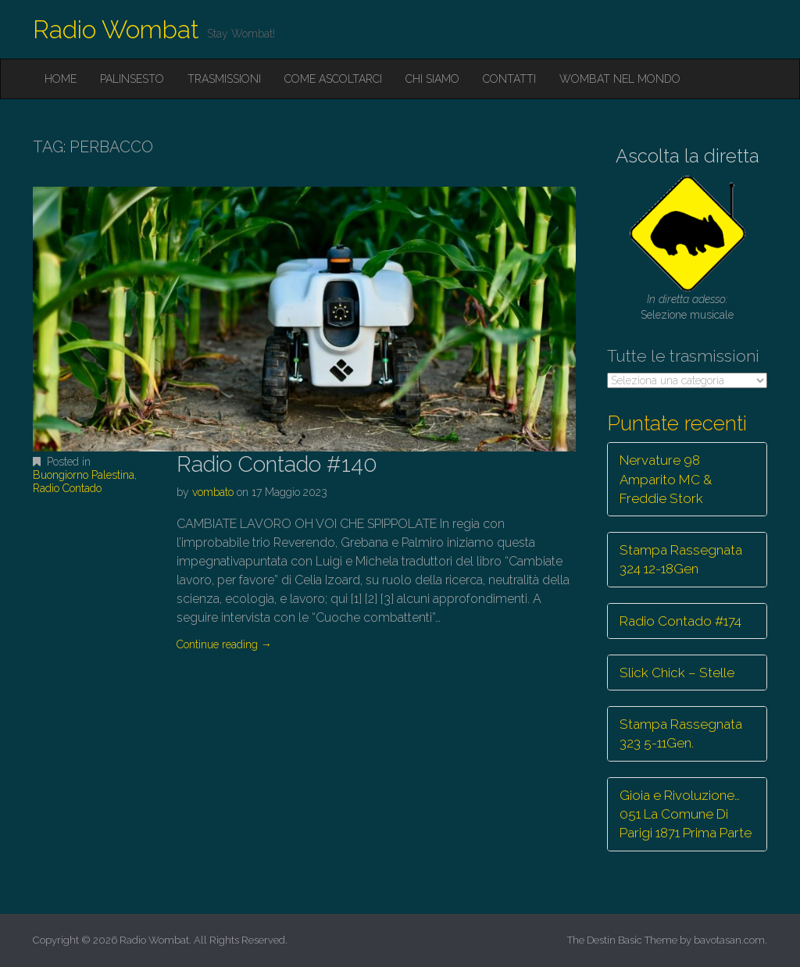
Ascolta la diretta (687, 156)
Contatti (509, 79)
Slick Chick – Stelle (677, 672)
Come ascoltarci (333, 79)
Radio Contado (67, 488)
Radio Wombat (116, 29)
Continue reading (224, 644)
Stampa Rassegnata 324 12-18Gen (681, 559)
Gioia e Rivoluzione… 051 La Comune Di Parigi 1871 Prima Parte (686, 814)
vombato (213, 492)
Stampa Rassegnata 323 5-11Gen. (681, 733)
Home (61, 79)
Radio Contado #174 (680, 621)
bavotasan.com (729, 940)
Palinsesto (132, 79)
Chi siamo (432, 79)
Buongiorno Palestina (83, 475)
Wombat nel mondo (619, 79)
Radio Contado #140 (277, 464)
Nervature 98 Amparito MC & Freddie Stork (666, 479)
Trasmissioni (224, 79)
